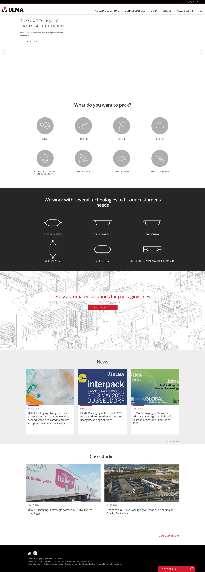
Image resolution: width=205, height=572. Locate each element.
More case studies (169, 536)
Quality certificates (86, 564)
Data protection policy (53, 564)
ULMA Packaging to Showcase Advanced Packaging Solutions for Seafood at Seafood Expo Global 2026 (153, 418)
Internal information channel (109, 564)
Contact (178, 2)
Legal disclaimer (35, 564)
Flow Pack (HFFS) (53, 234)
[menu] (194, 2)
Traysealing (152, 234)
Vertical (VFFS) (53, 260)
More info (32, 41)
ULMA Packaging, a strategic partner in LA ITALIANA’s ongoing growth (60, 511)
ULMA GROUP (57, 558)
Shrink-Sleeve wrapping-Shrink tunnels (152, 260)
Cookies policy (71, 564)
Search (201, 11)
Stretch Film (102, 260)
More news (173, 441)
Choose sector (102, 307)
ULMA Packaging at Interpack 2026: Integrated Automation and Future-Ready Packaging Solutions (101, 416)
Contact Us (168, 569)
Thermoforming (102, 234)
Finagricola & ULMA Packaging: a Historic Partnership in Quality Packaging (139, 511)
